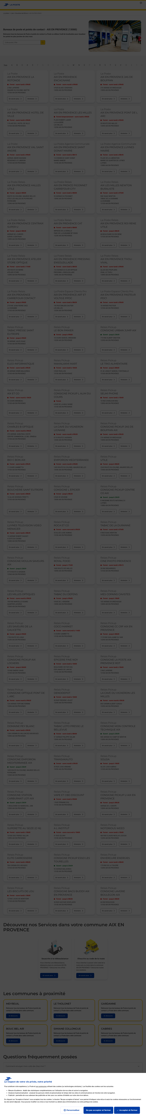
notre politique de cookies (89, 1102)
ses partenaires (41, 1086)
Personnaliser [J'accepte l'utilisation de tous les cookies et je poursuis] (73, 1110)
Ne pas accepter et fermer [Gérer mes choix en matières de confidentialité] (98, 1110)
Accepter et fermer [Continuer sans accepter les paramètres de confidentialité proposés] (128, 1110)
